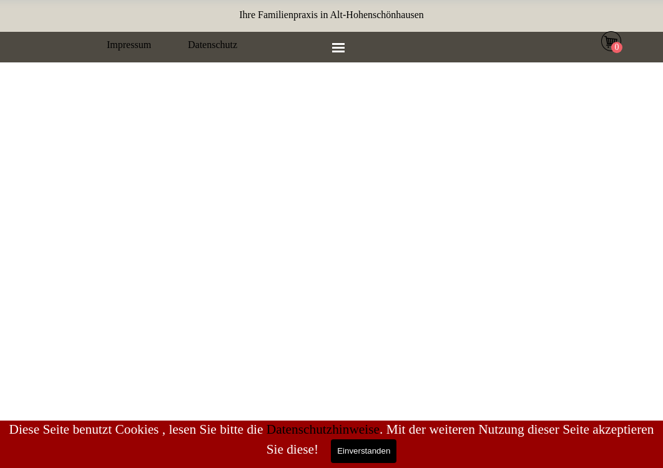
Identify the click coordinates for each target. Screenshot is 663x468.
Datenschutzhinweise (323, 429)
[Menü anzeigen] (338, 47)
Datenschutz (212, 44)
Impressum (129, 44)
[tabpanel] (331, 14)
